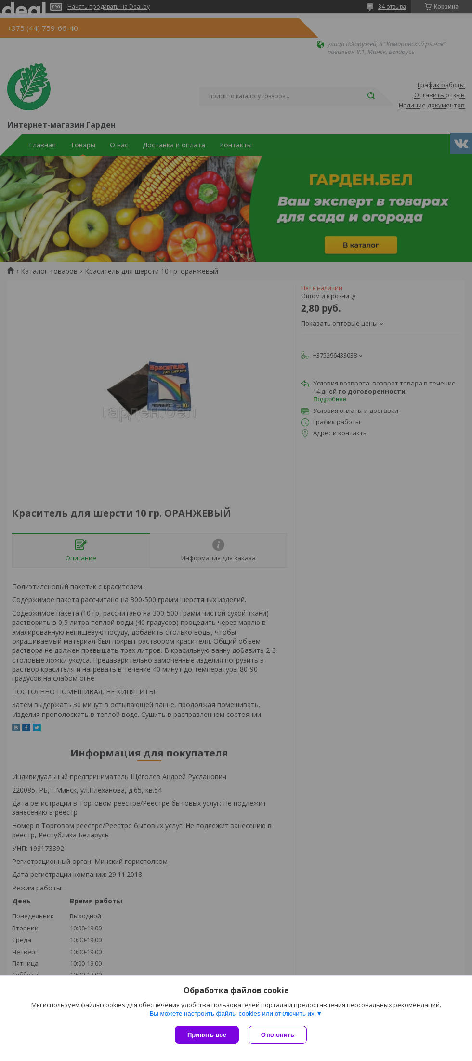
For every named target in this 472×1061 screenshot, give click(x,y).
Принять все (206, 1034)
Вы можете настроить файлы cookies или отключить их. (232, 1013)
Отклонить (277, 1034)
